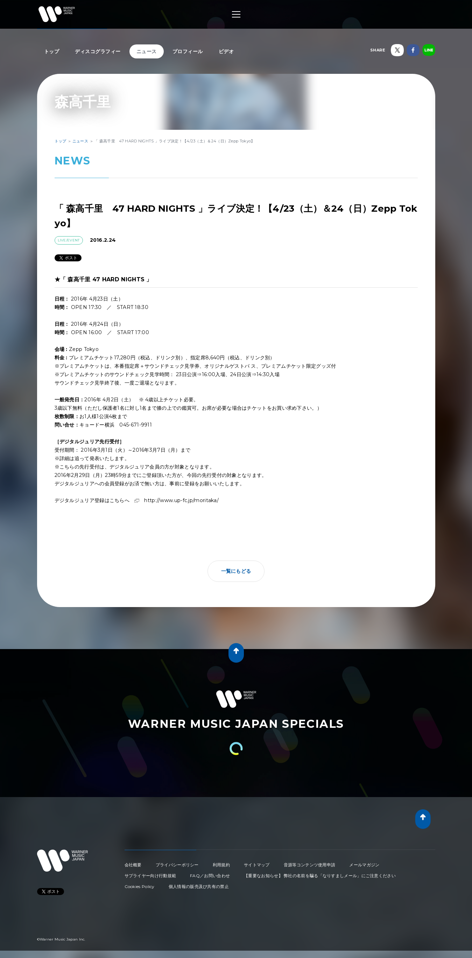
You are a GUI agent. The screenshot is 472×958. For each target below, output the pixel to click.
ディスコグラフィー (98, 51)
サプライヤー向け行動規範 (150, 875)
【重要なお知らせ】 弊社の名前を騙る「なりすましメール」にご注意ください (320, 875)
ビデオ (226, 51)
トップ (51, 51)
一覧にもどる (236, 571)
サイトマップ (257, 864)
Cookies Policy (140, 886)
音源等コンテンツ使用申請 (310, 864)
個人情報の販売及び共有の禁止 (199, 886)
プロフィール (187, 51)
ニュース (146, 51)
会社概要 (133, 864)
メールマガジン (364, 864)
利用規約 (221, 864)
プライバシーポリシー (177, 864)
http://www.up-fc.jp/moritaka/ (181, 500)
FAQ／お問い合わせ (210, 875)
